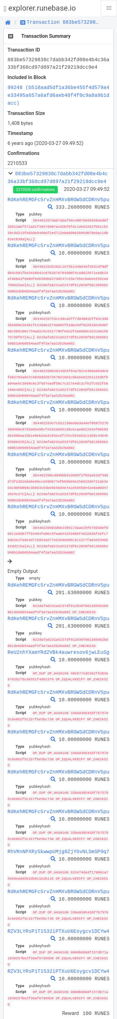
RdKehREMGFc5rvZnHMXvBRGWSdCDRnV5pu (58, 199)
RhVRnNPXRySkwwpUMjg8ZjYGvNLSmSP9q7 (58, 841)
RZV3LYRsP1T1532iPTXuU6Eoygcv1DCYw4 (58, 920)
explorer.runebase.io (40, 8)
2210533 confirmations (35, 189)
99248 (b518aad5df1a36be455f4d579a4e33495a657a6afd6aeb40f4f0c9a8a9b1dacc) (58, 95)
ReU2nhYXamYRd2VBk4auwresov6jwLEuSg (58, 645)
